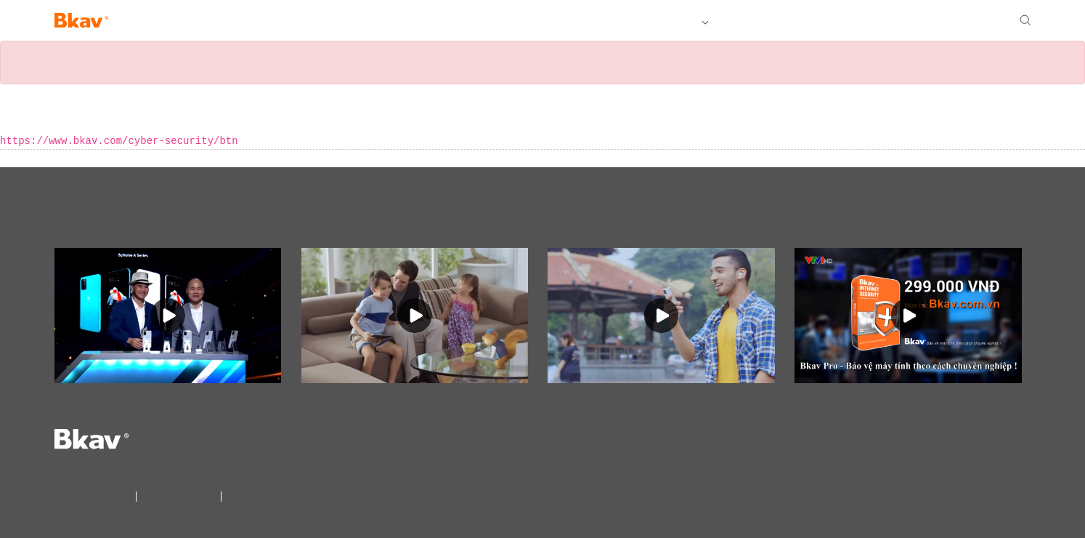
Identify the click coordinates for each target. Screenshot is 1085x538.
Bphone (145, 21)
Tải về (734, 21)
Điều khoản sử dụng (178, 494)
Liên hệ (905, 21)
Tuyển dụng (847, 21)
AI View (195, 21)
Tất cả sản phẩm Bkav (649, 21)
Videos (84, 217)
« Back (17, 158)
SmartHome (254, 21)
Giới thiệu (784, 21)
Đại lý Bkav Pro (969, 21)
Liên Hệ (239, 494)
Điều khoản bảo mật (92, 494)
